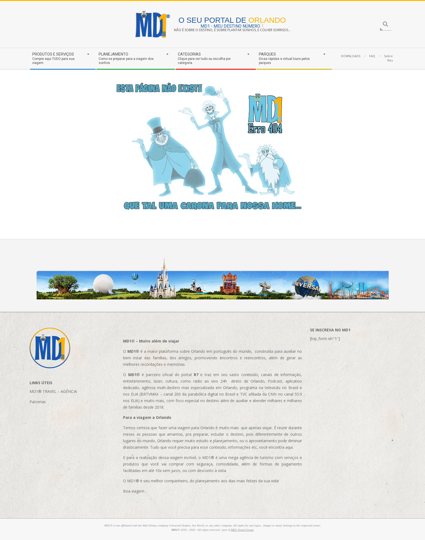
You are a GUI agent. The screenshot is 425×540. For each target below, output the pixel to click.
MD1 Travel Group (242, 529)
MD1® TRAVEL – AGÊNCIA (53, 391)
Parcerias (38, 401)
